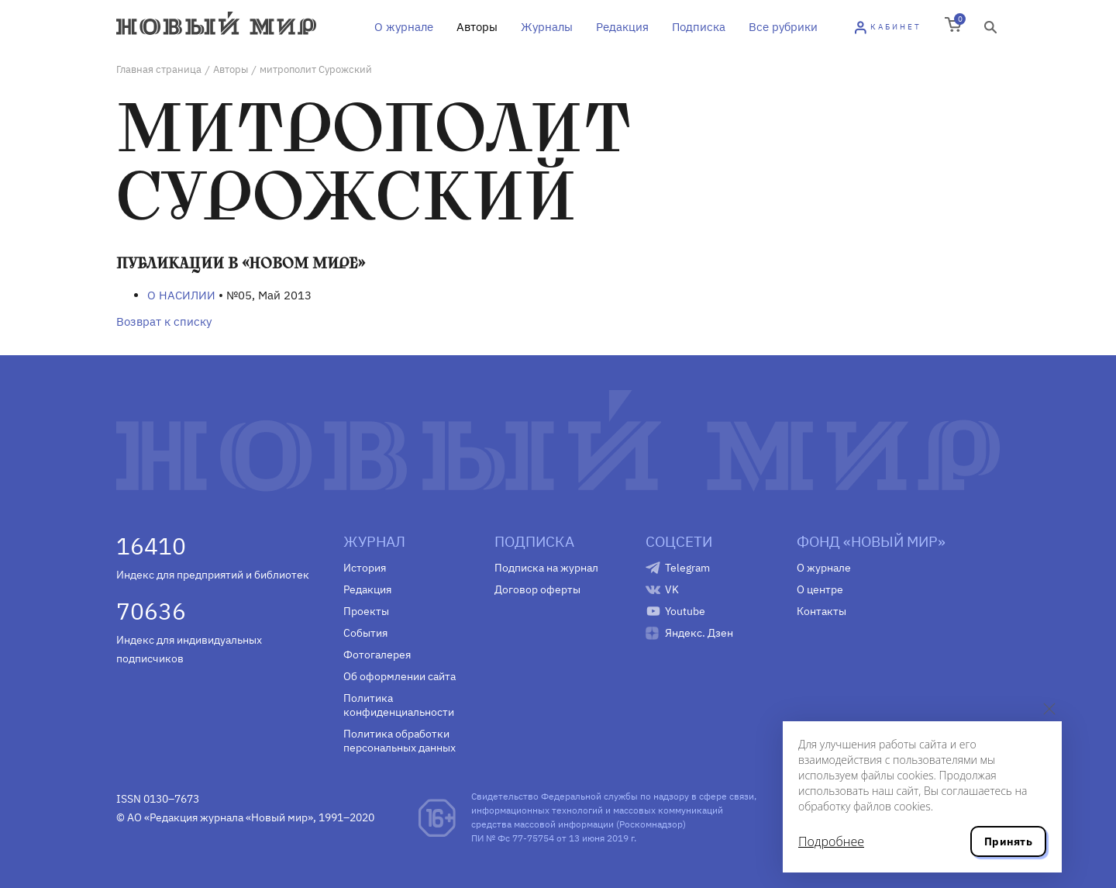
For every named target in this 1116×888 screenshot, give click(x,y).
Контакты (821, 611)
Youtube (685, 611)
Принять (1008, 841)
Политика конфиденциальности (398, 705)
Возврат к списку (164, 321)
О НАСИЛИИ (181, 295)
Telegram (687, 568)
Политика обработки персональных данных (399, 741)
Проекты (366, 611)
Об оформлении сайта (399, 676)
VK (672, 589)
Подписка (698, 26)
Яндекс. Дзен (699, 633)
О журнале (403, 26)
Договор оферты (537, 589)
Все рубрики (783, 26)
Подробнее (831, 841)
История (364, 568)
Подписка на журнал (546, 568)
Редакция (622, 26)
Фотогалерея (377, 655)
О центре (820, 589)
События (365, 633)
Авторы (477, 26)
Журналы (547, 26)
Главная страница (159, 69)
